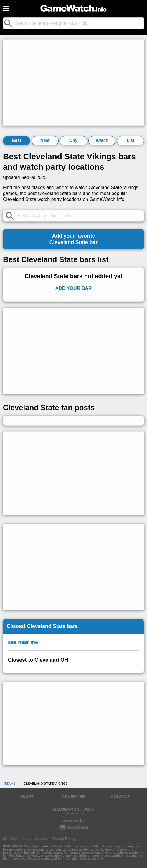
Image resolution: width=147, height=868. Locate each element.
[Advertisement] (73, 82)
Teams (10, 783)
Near (45, 140)
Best (16, 140)
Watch (102, 140)
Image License (34, 839)
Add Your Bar (73, 288)
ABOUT (26, 796)
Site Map (10, 839)
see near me (23, 642)
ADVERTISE (73, 796)
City (73, 140)
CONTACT (120, 796)
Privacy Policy (63, 839)
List (130, 140)
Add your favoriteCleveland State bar (73, 239)
